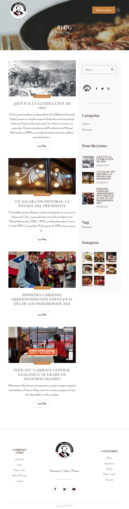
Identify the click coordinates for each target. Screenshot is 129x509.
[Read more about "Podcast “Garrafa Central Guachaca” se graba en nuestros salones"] (42, 346)
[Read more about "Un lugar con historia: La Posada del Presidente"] (42, 177)
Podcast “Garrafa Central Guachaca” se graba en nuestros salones (42, 375)
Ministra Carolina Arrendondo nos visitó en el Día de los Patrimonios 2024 (42, 300)
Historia (85, 123)
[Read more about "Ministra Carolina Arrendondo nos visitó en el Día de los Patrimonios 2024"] (42, 271)
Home (61, 32)
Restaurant (87, 129)
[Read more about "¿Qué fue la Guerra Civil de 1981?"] (42, 78)
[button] (103, 10)
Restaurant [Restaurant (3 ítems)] (87, 227)
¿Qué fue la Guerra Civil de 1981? (42, 105)
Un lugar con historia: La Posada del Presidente (42, 204)
